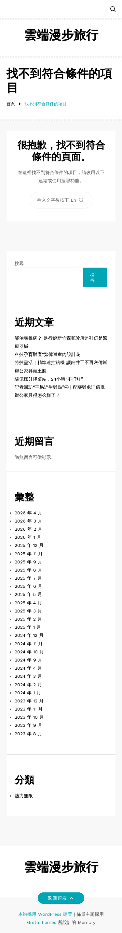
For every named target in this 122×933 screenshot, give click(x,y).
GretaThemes (41, 922)
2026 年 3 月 (28, 520)
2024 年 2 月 (28, 684)
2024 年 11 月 (29, 643)
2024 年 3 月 (28, 676)
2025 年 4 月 (28, 602)
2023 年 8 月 (28, 733)
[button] (112, 10)
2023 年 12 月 (29, 700)
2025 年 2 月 (28, 619)
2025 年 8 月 (28, 570)
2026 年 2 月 (28, 529)
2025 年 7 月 (28, 578)
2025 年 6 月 (28, 586)
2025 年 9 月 (28, 561)
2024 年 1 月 (28, 692)
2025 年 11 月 (29, 553)
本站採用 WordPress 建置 (46, 914)
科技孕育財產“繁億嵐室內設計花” (48, 354)
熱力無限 (24, 795)
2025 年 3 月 (28, 610)
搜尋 (19, 263)
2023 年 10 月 (29, 717)
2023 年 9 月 (28, 725)
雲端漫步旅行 (61, 36)
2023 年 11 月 (29, 709)
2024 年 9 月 (28, 659)
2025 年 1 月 (28, 627)
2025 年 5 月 (28, 594)
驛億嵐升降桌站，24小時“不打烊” (49, 379)
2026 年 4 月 (28, 512)
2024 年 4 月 (28, 668)
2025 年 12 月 (29, 545)
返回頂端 (61, 898)
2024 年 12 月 (29, 635)
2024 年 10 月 (29, 651)
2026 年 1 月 (28, 537)
